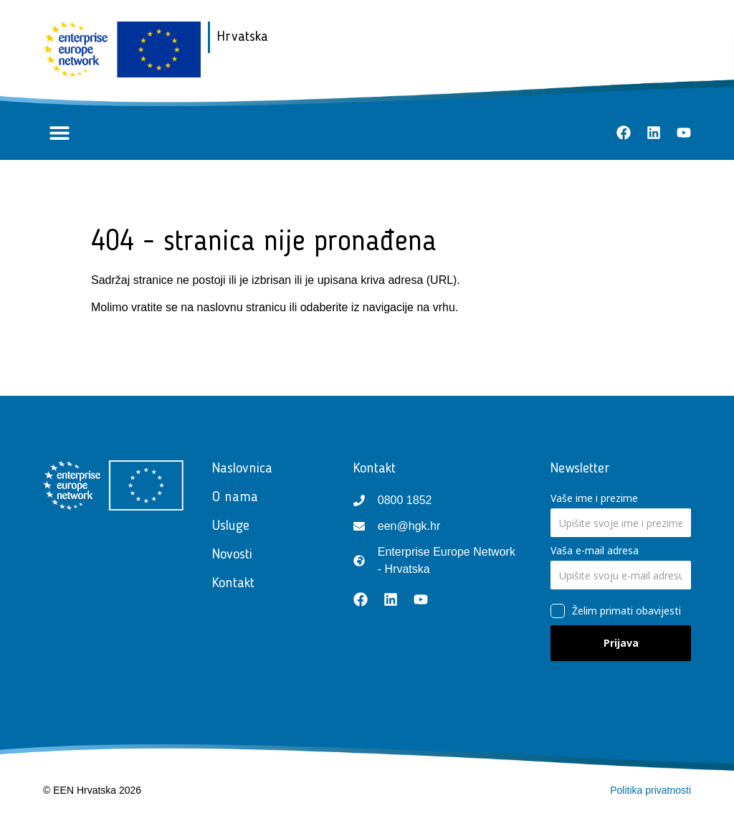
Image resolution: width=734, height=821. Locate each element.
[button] (59, 133)
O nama (235, 497)
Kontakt (237, 583)
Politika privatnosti (650, 790)
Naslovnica (242, 469)
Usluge (234, 526)
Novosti (235, 555)
